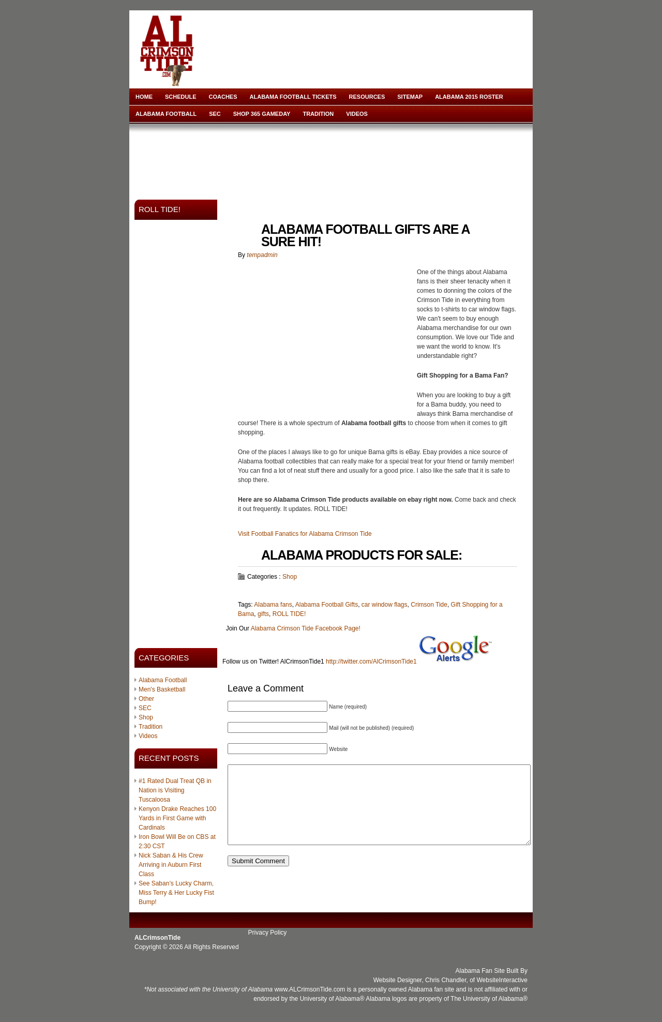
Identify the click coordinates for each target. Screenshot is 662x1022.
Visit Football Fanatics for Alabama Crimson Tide (305, 533)
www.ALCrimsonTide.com (309, 989)
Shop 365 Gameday (262, 114)
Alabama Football (166, 114)
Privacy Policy (267, 932)
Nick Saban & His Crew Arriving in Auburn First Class (171, 865)
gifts (263, 614)
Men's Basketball (162, 689)
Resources (367, 97)
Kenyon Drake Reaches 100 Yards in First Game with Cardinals (177, 818)
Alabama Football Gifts (326, 604)
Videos (357, 114)
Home (144, 97)
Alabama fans (273, 604)
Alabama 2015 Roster (469, 97)
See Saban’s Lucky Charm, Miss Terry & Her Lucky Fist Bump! (176, 893)
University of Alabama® (332, 998)
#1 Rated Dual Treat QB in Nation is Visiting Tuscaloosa (175, 790)
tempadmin (262, 255)
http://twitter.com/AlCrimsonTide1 (371, 661)
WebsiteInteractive (502, 980)
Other (146, 698)
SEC (215, 114)
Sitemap (410, 97)
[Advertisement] (333, 158)
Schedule (181, 97)
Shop (146, 717)
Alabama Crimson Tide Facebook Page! (305, 628)
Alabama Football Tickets (293, 97)
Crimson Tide (429, 604)
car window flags (385, 604)
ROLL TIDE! (289, 614)
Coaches (223, 97)
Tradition (318, 114)
